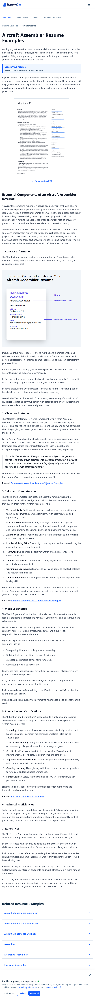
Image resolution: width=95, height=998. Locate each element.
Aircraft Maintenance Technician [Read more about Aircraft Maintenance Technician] (47, 923)
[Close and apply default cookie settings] (90, 974)
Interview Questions (52, 17)
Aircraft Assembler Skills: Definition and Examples (36, 600)
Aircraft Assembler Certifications (27, 796)
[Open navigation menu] (89, 4)
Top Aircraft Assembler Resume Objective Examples (37, 483)
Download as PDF (41, 181)
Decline (22, 993)
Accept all (34, 993)
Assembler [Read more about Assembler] (47, 944)
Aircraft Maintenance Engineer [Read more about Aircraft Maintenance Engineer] (47, 933)
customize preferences (27, 987)
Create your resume (15, 66)
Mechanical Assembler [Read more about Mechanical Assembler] (47, 954)
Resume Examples (10, 25)
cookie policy (54, 987)
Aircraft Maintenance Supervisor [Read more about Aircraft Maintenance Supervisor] (47, 912)
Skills (35, 17)
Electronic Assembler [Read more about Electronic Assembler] (47, 965)
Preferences (9, 993)
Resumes (7, 17)
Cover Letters (22, 17)
